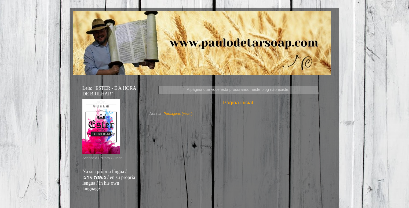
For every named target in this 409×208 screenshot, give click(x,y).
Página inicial (238, 102)
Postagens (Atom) (178, 114)
